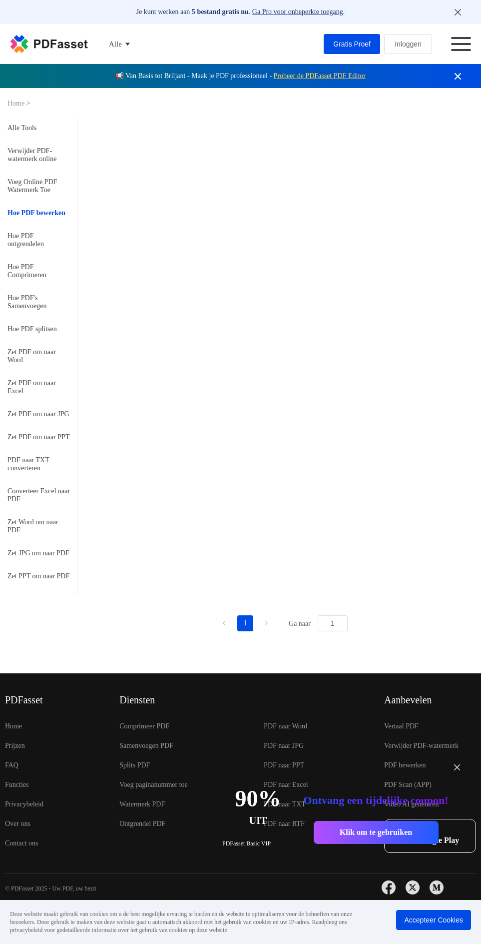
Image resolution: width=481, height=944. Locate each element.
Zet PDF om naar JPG (38, 414)
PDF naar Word (285, 726)
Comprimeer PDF (144, 726)
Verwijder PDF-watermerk (421, 745)
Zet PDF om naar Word (31, 356)
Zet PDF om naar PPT (38, 437)
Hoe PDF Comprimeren (26, 271)
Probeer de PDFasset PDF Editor (320, 76)
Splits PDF (134, 765)
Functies (16, 784)
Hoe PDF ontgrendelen (25, 240)
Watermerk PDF (142, 804)
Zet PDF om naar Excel (31, 387)
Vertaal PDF (401, 726)
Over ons (17, 823)
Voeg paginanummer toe (153, 784)
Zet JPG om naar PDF (38, 553)
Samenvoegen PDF (146, 745)
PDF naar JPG (284, 745)
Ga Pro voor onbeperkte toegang (297, 12)
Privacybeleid (24, 804)
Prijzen (15, 745)
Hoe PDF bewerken (36, 213)
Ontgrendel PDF (142, 823)
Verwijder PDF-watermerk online (31, 155)
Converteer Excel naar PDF (38, 495)
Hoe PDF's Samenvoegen (27, 302)
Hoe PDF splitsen (32, 329)
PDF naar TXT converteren (28, 464)
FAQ (11, 765)
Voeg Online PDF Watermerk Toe (32, 186)
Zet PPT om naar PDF (38, 576)
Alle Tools (21, 128)
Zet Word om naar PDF (32, 526)
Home (16, 103)
